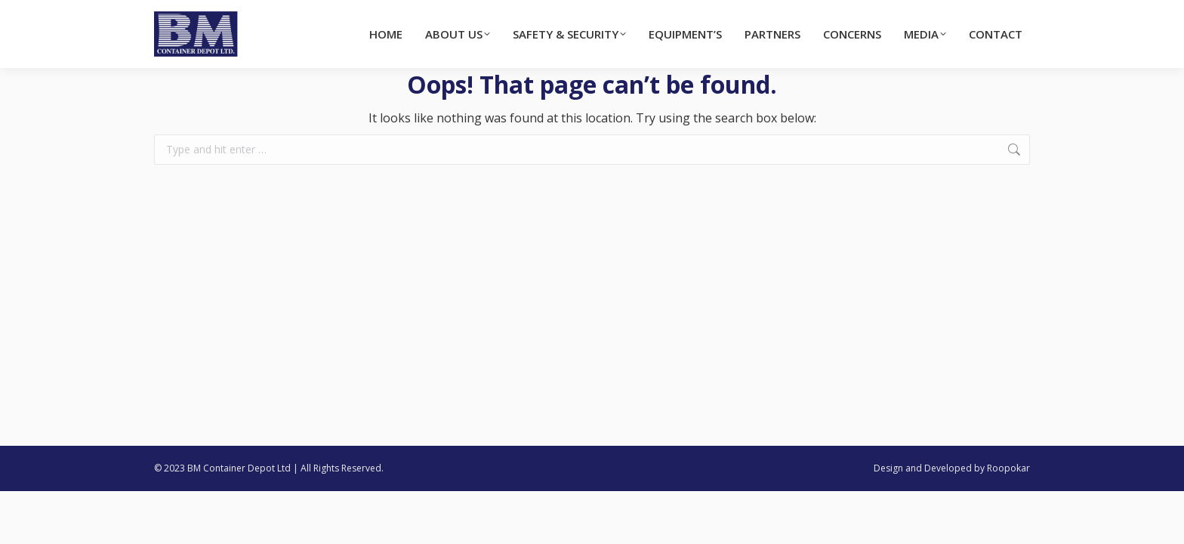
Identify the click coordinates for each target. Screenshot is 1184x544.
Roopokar (1008, 468)
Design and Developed (923, 468)
